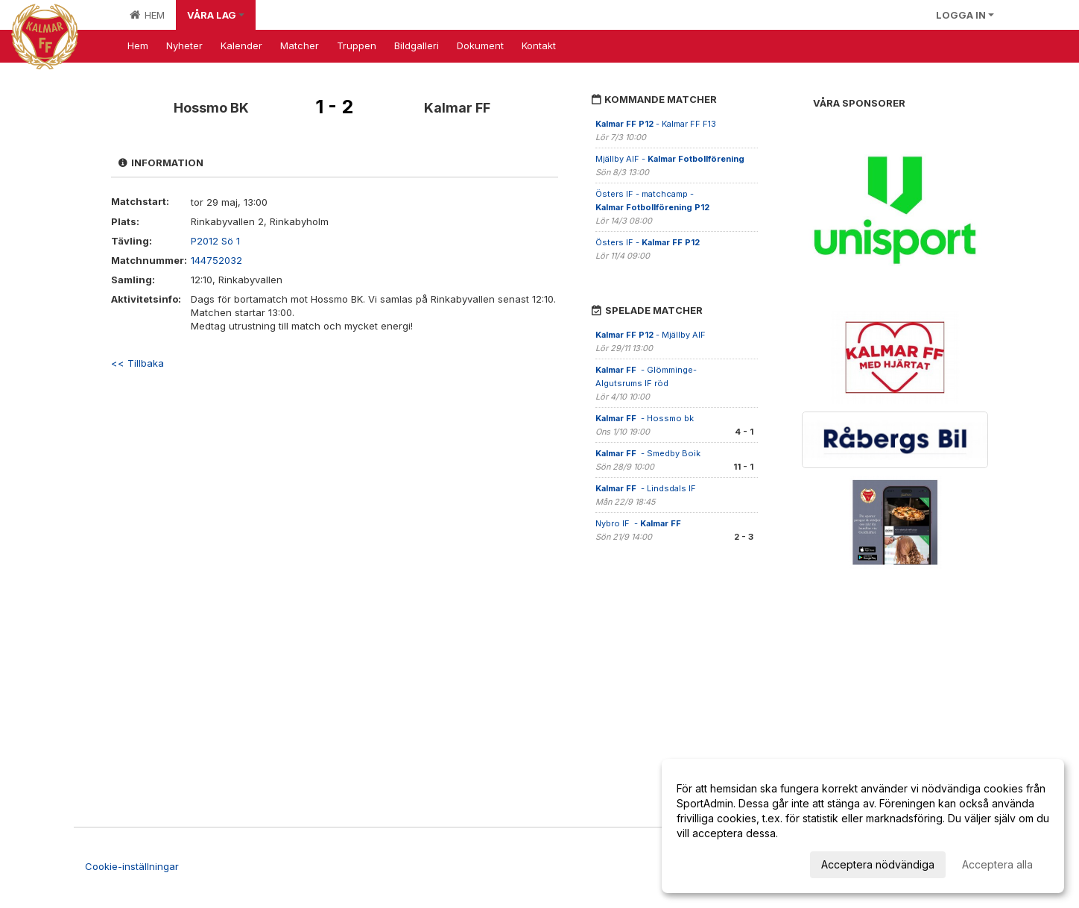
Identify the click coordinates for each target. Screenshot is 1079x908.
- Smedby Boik (647, 453)
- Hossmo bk (644, 418)
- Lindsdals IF (646, 488)
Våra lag (215, 15)
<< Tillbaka (137, 363)
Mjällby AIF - (669, 159)
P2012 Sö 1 (215, 241)
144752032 (216, 260)
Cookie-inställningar (132, 866)
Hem (147, 15)
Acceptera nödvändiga (877, 864)
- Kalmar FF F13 (655, 124)
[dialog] (863, 826)
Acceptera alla (997, 864)
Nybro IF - (639, 523)
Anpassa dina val (718, 862)
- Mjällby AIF (651, 335)
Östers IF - (647, 242)
